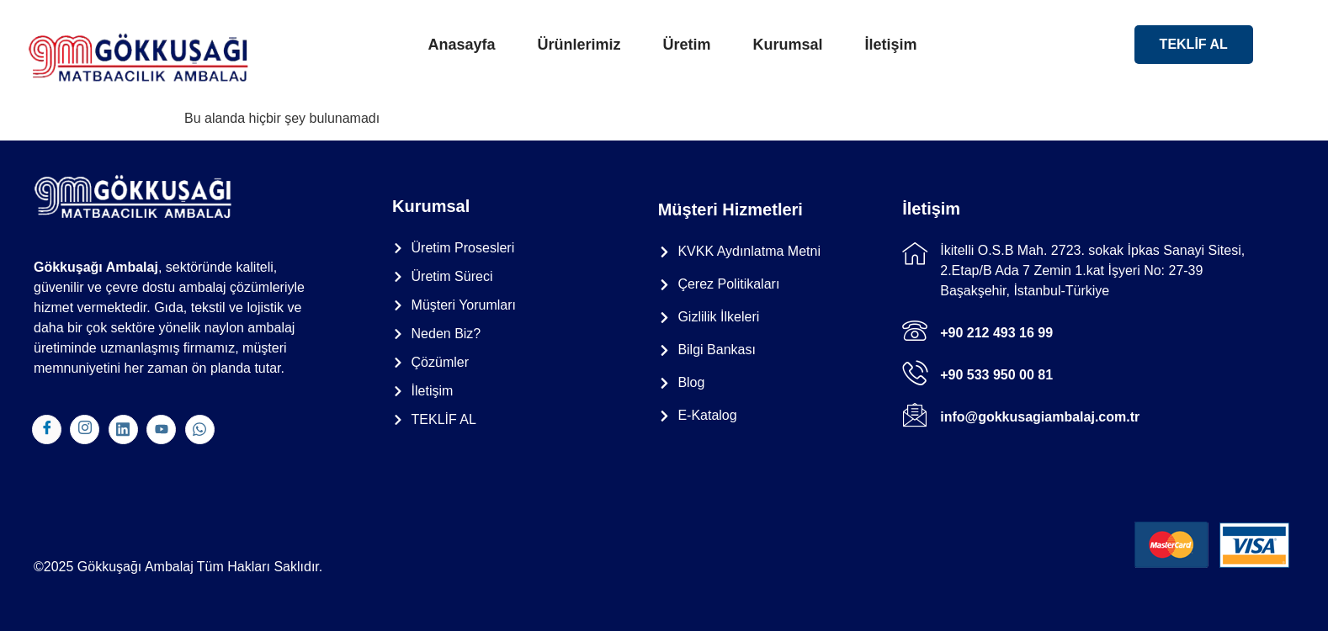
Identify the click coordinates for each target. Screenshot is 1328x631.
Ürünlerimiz (578, 44)
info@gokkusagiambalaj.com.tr (1039, 417)
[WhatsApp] (200, 429)
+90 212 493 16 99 (996, 333)
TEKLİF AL (1194, 44)
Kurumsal (788, 44)
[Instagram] (84, 429)
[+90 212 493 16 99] (914, 330)
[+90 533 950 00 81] (914, 372)
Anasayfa (461, 44)
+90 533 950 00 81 (996, 375)
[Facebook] (46, 429)
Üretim (686, 44)
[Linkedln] (123, 429)
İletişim (891, 44)
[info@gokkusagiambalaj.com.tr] (914, 414)
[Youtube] (161, 429)
